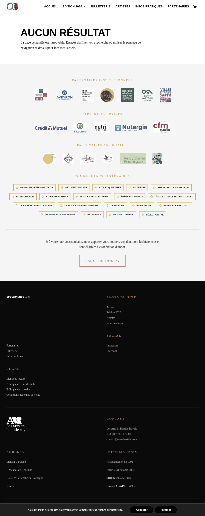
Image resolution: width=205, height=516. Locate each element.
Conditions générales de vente (23, 394)
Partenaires (178, 6)
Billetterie (101, 6)
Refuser (166, 509)
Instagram (112, 345)
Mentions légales (15, 378)
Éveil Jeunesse (115, 323)
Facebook (112, 350)
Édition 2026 (114, 312)
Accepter (141, 509)
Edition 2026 (72, 6)
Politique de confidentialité (21, 384)
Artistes (123, 6)
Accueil (50, 6)
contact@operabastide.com (122, 439)
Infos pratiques (149, 6)
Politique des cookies (18, 389)
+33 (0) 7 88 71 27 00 (119, 434)
